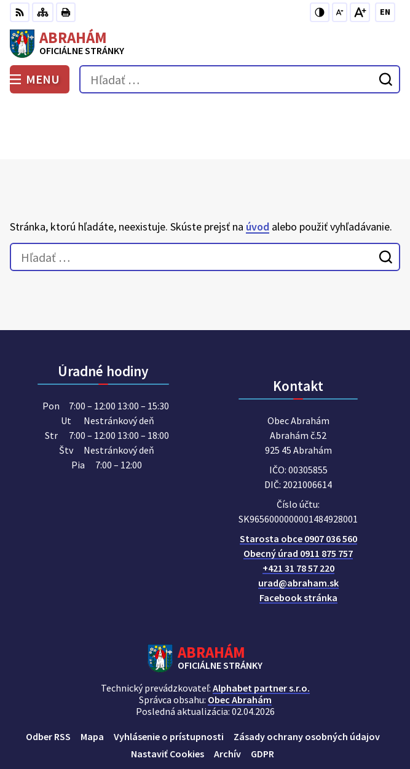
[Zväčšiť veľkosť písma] (360, 12)
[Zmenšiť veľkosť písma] (339, 12)
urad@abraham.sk (298, 527)
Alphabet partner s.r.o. (261, 632)
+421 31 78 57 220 (298, 513)
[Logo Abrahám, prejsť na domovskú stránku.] (205, 44)
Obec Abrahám (240, 644)
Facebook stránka (298, 542)
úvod (257, 171)
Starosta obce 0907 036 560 (298, 483)
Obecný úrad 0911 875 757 (298, 498)
